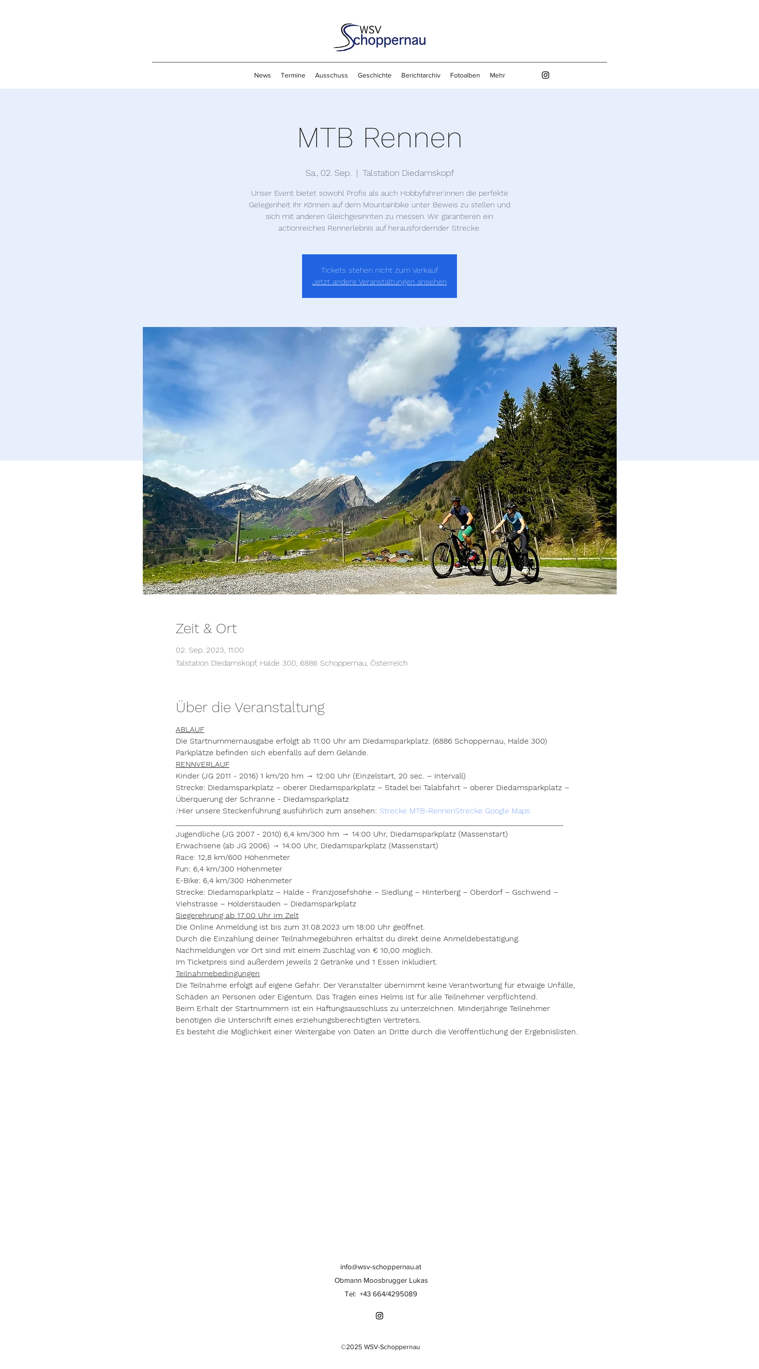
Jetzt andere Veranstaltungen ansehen (379, 281)
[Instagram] (545, 75)
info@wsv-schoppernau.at (380, 1266)
